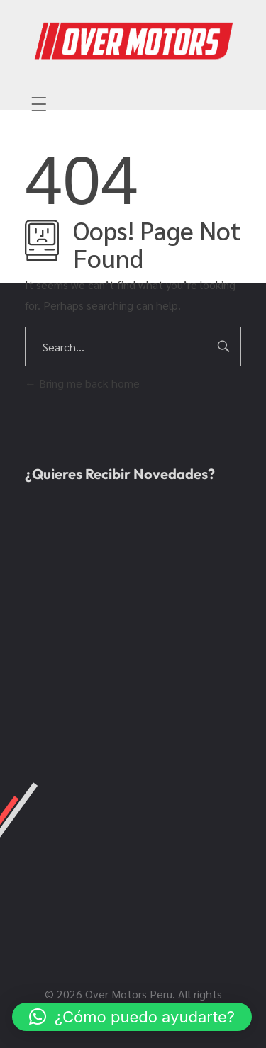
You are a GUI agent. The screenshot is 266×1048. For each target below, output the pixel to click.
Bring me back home (82, 383)
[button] (132, 1017)
